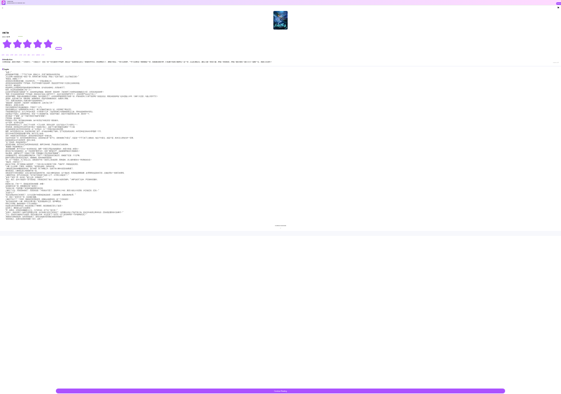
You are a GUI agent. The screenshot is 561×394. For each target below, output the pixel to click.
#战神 (3, 55)
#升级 (20, 55)
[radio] (7, 44)
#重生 (29, 55)
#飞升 (43, 55)
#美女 (24, 55)
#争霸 (12, 55)
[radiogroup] (27, 44)
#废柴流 (38, 55)
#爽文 (16, 55)
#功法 (33, 55)
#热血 (7, 55)
